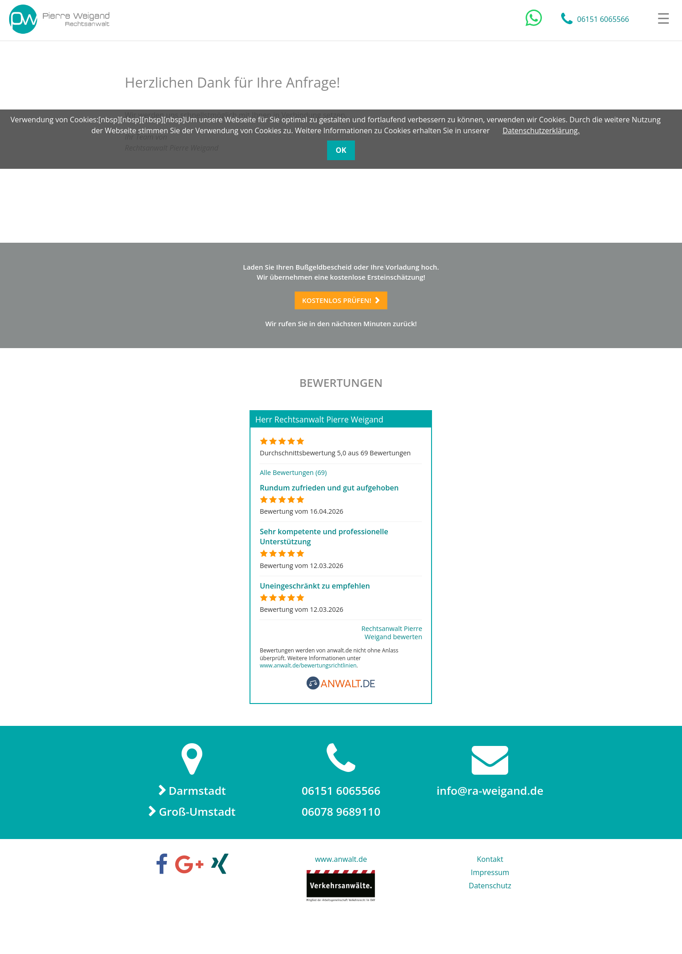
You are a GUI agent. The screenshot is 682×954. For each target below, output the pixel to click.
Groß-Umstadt (198, 841)
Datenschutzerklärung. (541, 130)
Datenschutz (490, 917)
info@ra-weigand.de (490, 817)
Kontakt (490, 891)
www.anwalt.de (341, 891)
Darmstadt (198, 817)
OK (341, 150)
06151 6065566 (603, 21)
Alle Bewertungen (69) (293, 498)
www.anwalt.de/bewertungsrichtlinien (308, 691)
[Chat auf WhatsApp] (533, 19)
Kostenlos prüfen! (334, 309)
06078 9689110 (341, 841)
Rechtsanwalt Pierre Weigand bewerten (391, 658)
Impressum (490, 904)
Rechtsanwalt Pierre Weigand (64, 20)
